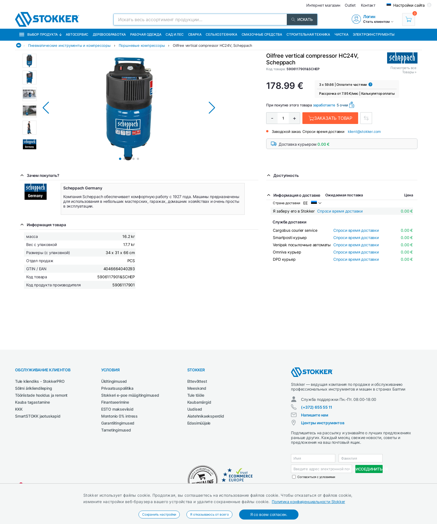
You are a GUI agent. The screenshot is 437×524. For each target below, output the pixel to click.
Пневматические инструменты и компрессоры (69, 45)
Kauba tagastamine (32, 402)
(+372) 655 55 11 (316, 407)
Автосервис (77, 34)
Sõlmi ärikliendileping (33, 388)
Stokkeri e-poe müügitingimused (130, 395)
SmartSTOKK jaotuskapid (37, 416)
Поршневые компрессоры (142, 45)
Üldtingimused (114, 381)
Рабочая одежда (145, 34)
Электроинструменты (373, 34)
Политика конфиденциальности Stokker (308, 501)
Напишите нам (314, 415)
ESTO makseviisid (117, 409)
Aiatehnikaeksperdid (205, 416)
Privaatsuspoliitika (117, 388)
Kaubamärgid (199, 402)
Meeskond (196, 388)
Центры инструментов (322, 422)
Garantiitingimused (117, 423)
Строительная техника (308, 34)
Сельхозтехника (221, 34)
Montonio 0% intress (119, 416)
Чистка (341, 34)
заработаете (324, 105)
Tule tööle (195, 395)
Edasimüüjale (199, 423)
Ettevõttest (197, 381)
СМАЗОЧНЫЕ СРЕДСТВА (262, 34)
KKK (18, 409)
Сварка (194, 34)
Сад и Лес (174, 34)
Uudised (194, 409)
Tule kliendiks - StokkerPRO (40, 381)
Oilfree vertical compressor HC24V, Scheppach (212, 45)
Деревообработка (109, 34)
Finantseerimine (115, 402)
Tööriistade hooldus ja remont (41, 395)
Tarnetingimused (116, 430)
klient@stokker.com (364, 131)
